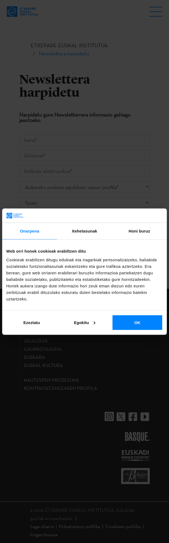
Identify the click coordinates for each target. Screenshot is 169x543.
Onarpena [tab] (29, 231)
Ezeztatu (31, 322)
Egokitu (84, 322)
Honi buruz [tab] (139, 231)
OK (137, 322)
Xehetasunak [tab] (84, 231)
